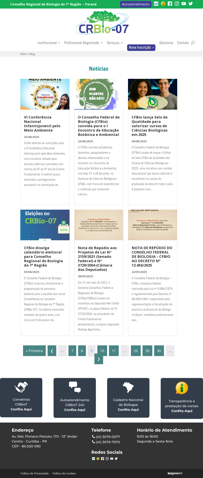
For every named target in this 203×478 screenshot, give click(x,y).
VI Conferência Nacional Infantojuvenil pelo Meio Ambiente (42, 124)
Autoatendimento (136, 4)
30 (147, 350)
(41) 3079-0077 (106, 436)
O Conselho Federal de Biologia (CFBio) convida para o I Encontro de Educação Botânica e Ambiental (99, 126)
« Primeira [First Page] (34, 350)
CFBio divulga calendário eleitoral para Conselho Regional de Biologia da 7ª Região (43, 256)
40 (159, 350)
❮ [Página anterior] (51, 350)
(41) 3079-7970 (106, 441)
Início (23, 54)
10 (102, 350)
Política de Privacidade (35, 473)
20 (136, 350)
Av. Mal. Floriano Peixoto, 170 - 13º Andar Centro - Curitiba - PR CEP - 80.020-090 (44, 441)
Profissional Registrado (81, 42)
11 (114, 350)
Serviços (113, 42)
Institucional (47, 42)
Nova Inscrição (140, 47)
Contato (183, 42)
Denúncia (166, 42)
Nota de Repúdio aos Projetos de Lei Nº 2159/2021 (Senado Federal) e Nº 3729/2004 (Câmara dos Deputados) (97, 258)
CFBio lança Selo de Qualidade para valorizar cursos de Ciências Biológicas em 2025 (150, 126)
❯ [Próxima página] (98, 358)
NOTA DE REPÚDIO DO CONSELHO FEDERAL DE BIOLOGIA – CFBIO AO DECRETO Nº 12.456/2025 (152, 256)
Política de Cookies (64, 473)
